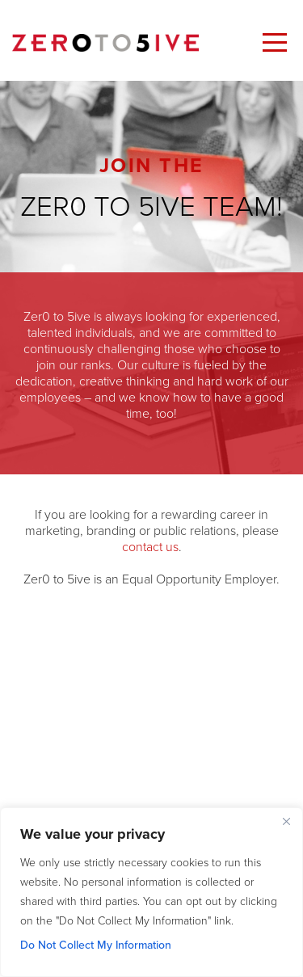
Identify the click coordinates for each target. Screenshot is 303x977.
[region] (151, 892)
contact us (150, 547)
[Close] (286, 821)
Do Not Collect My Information (95, 945)
